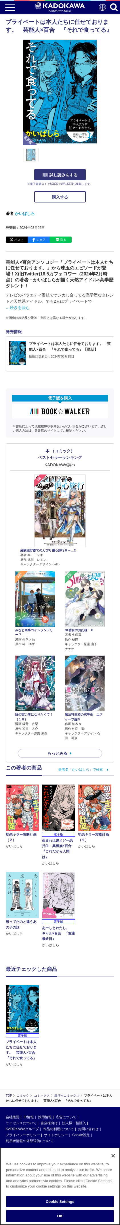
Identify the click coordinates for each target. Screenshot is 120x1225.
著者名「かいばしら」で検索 (80, 770)
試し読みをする (60, 175)
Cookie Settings (60, 1201)
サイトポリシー (56, 1135)
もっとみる (57, 753)
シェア (41, 239)
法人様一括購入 (74, 1123)
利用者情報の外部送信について (30, 1141)
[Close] (113, 1155)
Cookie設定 (81, 1135)
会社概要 (12, 1117)
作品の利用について (58, 1129)
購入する (60, 197)
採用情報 (45, 1117)
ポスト (19, 239)
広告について (66, 1117)
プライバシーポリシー (23, 1135)
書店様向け (49, 1123)
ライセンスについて (21, 1123)
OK (60, 1216)
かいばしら (25, 213)
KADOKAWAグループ (22, 1129)
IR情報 (28, 1117)
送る (63, 239)
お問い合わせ (88, 1129)
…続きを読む (18, 307)
